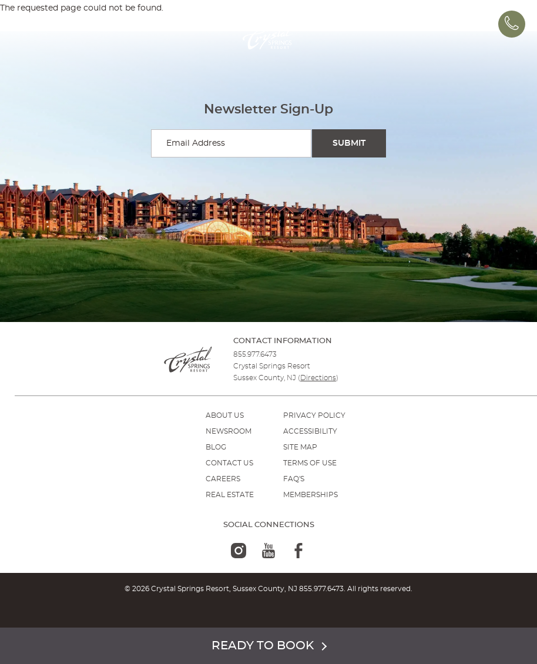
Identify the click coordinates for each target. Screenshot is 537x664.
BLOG (216, 447)
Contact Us (229, 463)
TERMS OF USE (310, 463)
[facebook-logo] (298, 550)
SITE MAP (300, 447)
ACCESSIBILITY (310, 431)
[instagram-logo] (238, 550)
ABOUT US (225, 415)
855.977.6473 (255, 354)
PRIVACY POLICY (314, 415)
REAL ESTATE (230, 494)
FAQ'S (293, 478)
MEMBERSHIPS (310, 494)
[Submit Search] (349, 143)
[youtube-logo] (268, 550)
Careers (223, 478)
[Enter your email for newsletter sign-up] (231, 143)
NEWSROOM (228, 431)
